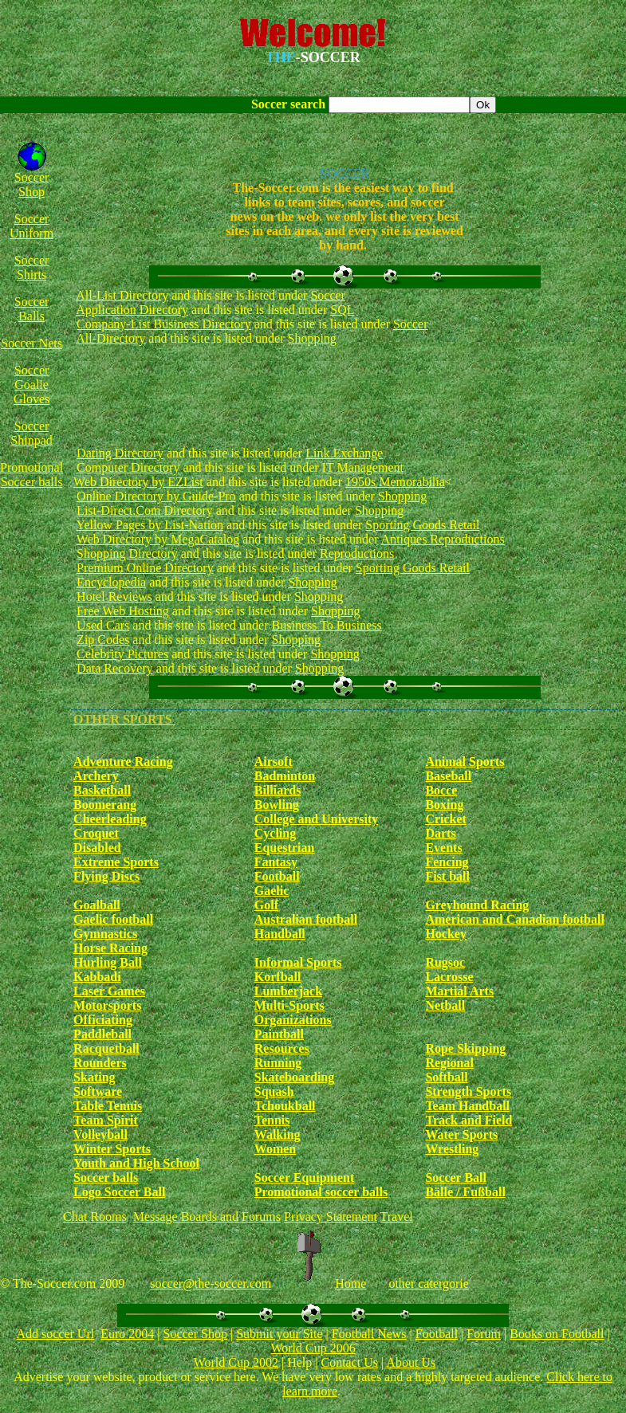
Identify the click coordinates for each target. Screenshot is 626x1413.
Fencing (446, 862)
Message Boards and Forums (207, 1216)
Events (443, 847)
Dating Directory (120, 453)
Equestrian (284, 847)
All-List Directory (122, 295)
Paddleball (102, 1034)
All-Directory (110, 338)
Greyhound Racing (477, 905)
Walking (277, 1134)
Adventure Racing (123, 761)
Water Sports (461, 1134)
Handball (279, 933)
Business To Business (327, 625)
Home (350, 1283)
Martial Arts (459, 991)
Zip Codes (103, 639)
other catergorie (428, 1283)
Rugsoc (445, 962)
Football (277, 876)
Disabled (97, 847)
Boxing (444, 804)
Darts (440, 833)
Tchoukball (285, 1106)
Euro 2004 (127, 1333)
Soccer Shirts (31, 267)
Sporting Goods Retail (422, 525)
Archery (96, 776)
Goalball (96, 905)
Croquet (96, 833)
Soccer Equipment (304, 1177)
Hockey (446, 933)
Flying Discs (106, 876)
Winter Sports (112, 1149)
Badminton (284, 776)
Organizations (293, 1019)
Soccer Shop (31, 184)
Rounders (100, 1063)
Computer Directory (128, 467)
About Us (410, 1362)
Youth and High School (136, 1163)
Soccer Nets (31, 343)
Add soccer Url (55, 1333)
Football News (369, 1333)
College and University (316, 819)
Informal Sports (298, 962)
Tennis (272, 1120)
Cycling (275, 833)
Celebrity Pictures (122, 654)
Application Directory (132, 309)
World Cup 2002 (236, 1362)
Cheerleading (110, 819)
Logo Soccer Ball (119, 1192)
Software (97, 1091)
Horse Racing (110, 948)
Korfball (277, 976)
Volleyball (100, 1134)
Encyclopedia (111, 582)
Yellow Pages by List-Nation (150, 525)
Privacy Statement (330, 1216)
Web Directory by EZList (138, 482)
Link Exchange (344, 453)
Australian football (305, 919)
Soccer (327, 295)
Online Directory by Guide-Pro (156, 496)
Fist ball (447, 876)
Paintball (279, 1034)
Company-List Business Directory (164, 324)
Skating (94, 1077)
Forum (484, 1333)
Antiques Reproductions (443, 539)
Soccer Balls (31, 309)
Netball (445, 1005)
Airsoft (273, 761)
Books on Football (557, 1333)
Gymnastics (105, 933)
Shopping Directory (127, 553)
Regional (449, 1063)
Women (275, 1149)
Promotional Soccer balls (31, 475)
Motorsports (107, 1005)
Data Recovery (115, 668)
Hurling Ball (107, 962)
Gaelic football (113, 919)
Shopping (312, 338)
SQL (342, 309)
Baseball (448, 776)
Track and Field (468, 1120)
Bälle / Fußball (465, 1192)
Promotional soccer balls (321, 1192)
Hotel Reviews (114, 596)
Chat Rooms (95, 1216)
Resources (281, 1048)
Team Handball (467, 1106)
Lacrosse (449, 976)
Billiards (277, 790)
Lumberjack (288, 991)
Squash (274, 1091)
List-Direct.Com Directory (145, 510)
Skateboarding (294, 1077)
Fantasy (275, 862)
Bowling (276, 804)
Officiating (102, 1019)
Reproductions (357, 553)
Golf (266, 905)
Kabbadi (97, 976)
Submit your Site (279, 1333)
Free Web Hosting (123, 611)
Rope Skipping (465, 1048)
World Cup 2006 (312, 1348)
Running (278, 1063)
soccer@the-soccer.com (210, 1283)
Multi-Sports (289, 1005)
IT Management (363, 467)
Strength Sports (468, 1091)
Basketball (102, 790)
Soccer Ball (455, 1177)
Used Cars (103, 625)
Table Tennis (107, 1106)
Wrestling (451, 1149)
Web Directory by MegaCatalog (158, 539)
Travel (396, 1216)
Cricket (446, 819)
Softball (446, 1077)
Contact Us (349, 1362)
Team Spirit (105, 1120)
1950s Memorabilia (395, 482)
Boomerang (104, 804)
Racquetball (106, 1048)
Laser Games (109, 991)
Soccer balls (105, 1177)
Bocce (441, 790)
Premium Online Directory (145, 568)
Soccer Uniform (31, 226)
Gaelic (271, 890)
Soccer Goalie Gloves (31, 384)
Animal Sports (464, 761)
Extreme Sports (116, 862)
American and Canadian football (514, 919)
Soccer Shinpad (31, 433)
